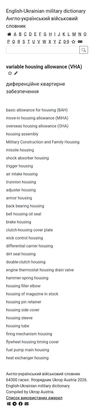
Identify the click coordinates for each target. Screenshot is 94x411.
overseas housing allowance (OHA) (37, 126)
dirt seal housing (21, 254)
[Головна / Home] (9, 34)
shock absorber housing (27, 158)
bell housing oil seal (23, 214)
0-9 (66, 41)
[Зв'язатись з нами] (27, 404)
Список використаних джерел (34, 398)
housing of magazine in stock (32, 294)
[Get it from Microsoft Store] (9, 404)
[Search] (43, 50)
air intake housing (22, 174)
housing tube (17, 326)
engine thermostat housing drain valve (40, 270)
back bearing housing (25, 206)
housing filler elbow (23, 286)
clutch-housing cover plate (29, 230)
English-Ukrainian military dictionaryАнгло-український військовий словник (45, 18)
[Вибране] (73, 41)
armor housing (19, 198)
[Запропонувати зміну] (16, 73)
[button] (10, 73)
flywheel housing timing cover (32, 342)
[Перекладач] (80, 41)
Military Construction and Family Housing (42, 142)
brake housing (18, 222)
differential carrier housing (29, 246)
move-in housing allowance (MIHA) (37, 118)
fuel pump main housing (27, 350)
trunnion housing (21, 182)
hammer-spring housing (27, 278)
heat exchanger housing (27, 358)
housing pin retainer (23, 302)
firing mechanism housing (29, 334)
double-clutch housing (25, 262)
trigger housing (19, 166)
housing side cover (22, 310)
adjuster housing (21, 190)
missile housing (20, 150)
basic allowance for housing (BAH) (37, 110)
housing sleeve (19, 318)
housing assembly (22, 134)
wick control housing (24, 238)
